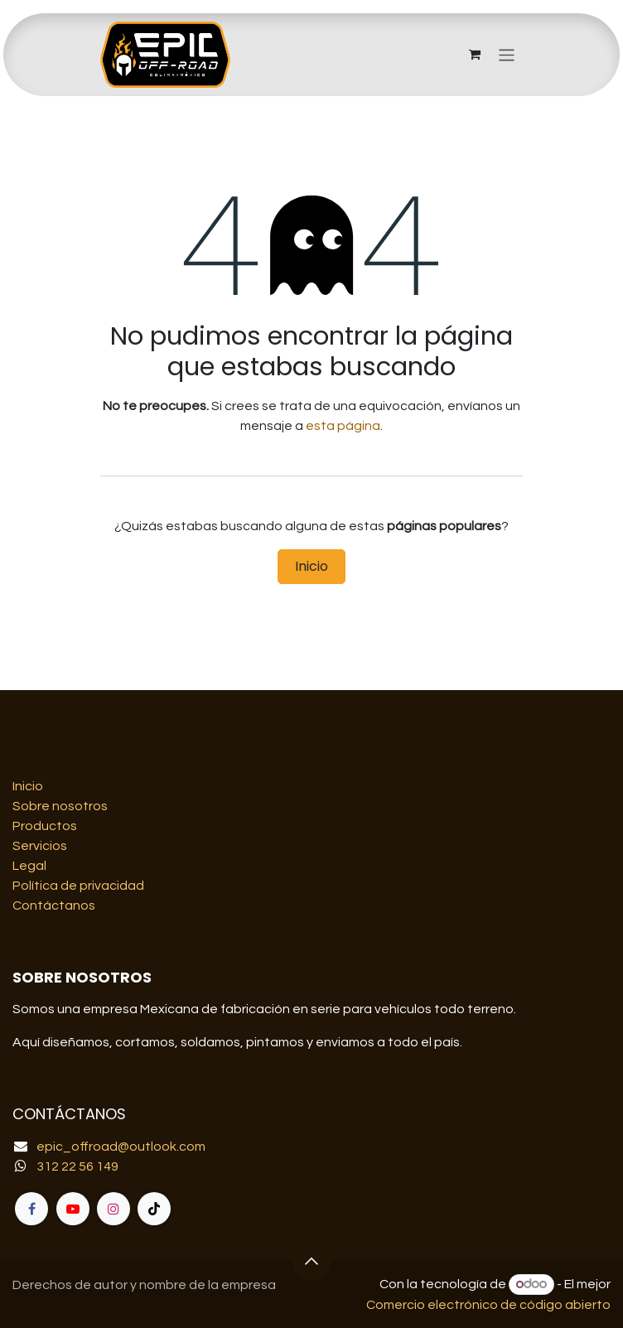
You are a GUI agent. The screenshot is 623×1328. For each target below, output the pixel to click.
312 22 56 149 (77, 1166)
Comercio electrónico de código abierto (488, 1304)
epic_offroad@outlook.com (120, 1146)
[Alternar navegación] (506, 54)
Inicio (311, 566)
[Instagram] (113, 1208)
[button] (311, 1261)
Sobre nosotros (60, 806)
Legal (29, 865)
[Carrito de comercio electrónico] (474, 54)
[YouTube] (72, 1208)
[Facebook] (31, 1208)
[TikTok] (154, 1208)
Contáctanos (53, 905)
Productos (44, 826)
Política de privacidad (78, 885)
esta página (343, 425)
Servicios (39, 845)
